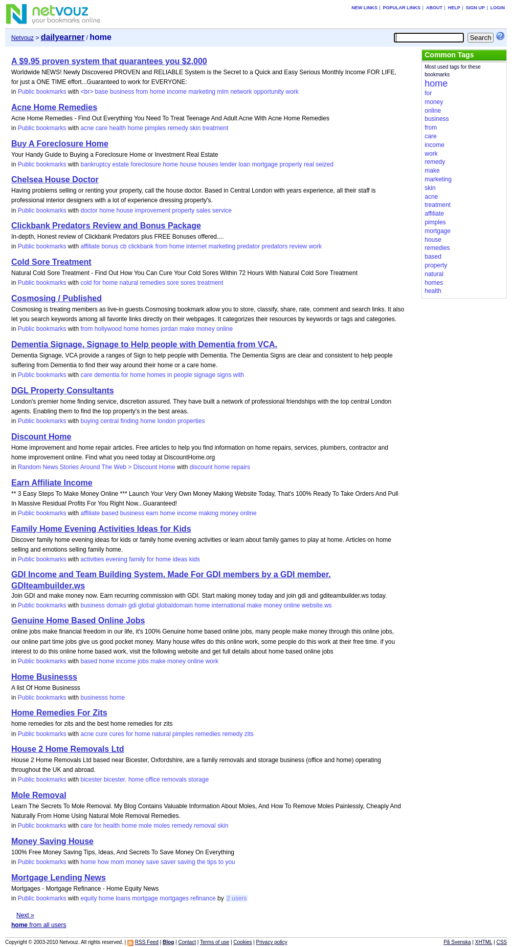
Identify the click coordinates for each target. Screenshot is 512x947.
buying (89, 421)
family (137, 559)
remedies (152, 282)
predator (248, 246)
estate (121, 164)
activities (92, 559)
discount (201, 467)
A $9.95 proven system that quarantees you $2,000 (109, 61)
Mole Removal (38, 795)
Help (454, 7)
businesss (93, 697)
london (167, 421)
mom (117, 862)
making (208, 513)
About (434, 7)
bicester (91, 779)
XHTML (484, 942)
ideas (180, 559)
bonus (110, 246)
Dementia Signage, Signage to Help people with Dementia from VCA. (144, 344)
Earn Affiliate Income (52, 482)
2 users (237, 898)
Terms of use (214, 942)
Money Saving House (52, 841)
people (183, 374)
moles (161, 825)
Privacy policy (271, 942)
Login (497, 7)
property (291, 164)
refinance (202, 898)
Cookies (242, 942)
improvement (152, 210)
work (291, 91)
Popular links (402, 7)
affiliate (90, 246)
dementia (106, 374)
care (101, 128)
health (117, 128)
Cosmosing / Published (56, 298)
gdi (132, 605)
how (103, 862)
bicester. (115, 779)
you (230, 862)
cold (86, 282)
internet (196, 246)
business (122, 91)
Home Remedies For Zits (59, 712)
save (152, 862)
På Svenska (457, 942)
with (238, 374)
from (142, 91)
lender (228, 164)
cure (101, 734)
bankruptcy (95, 164)
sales (203, 210)
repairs (240, 467)
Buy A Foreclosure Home (59, 143)
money (205, 328)
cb (123, 246)
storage (198, 779)
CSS (501, 942)
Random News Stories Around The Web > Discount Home (96, 467)
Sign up (475, 7)
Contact (186, 942)
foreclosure (146, 164)
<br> (86, 91)
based (110, 513)
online (224, 328)
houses (208, 164)
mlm (223, 91)
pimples (155, 128)
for (97, 282)
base (101, 91)
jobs (143, 661)
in (169, 374)
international (228, 605)
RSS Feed (147, 942)
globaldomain (175, 605)
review (298, 246)
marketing (201, 91)
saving (186, 862)
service (222, 210)
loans (123, 898)
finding (130, 421)
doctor (88, 210)
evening (116, 559)
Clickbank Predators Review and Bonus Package (106, 225)
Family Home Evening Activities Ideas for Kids (101, 528)
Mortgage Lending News (58, 877)
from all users (38, 925)
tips (212, 862)
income (177, 91)
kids (194, 559)
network (241, 91)
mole (145, 825)
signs (224, 374)
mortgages (174, 898)
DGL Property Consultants (62, 390)
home (157, 91)
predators (275, 246)
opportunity (269, 91)
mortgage (265, 164)
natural (129, 282)
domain (116, 605)
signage (204, 374)
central (109, 421)
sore (173, 282)
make (187, 328)
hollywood (108, 328)
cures (116, 734)
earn (152, 513)
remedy (178, 128)
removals (174, 779)
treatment (216, 128)
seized (324, 164)
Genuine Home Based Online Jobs (78, 620)
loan (244, 164)
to (221, 862)
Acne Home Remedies (54, 107)
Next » (25, 915)
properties (191, 421)
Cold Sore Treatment (51, 262)
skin (195, 128)
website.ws (317, 605)
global (146, 605)
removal (205, 825)
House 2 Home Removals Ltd (67, 749)
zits (249, 734)
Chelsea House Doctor (55, 179)
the (201, 862)
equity (88, 898)
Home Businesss (44, 676)
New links (364, 7)
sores (188, 282)
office (152, 779)
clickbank (140, 246)
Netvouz (22, 37)
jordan (169, 328)
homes (150, 328)
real (309, 164)
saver (168, 862)
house (188, 164)
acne (87, 128)
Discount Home (41, 436)
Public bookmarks (42, 91)
